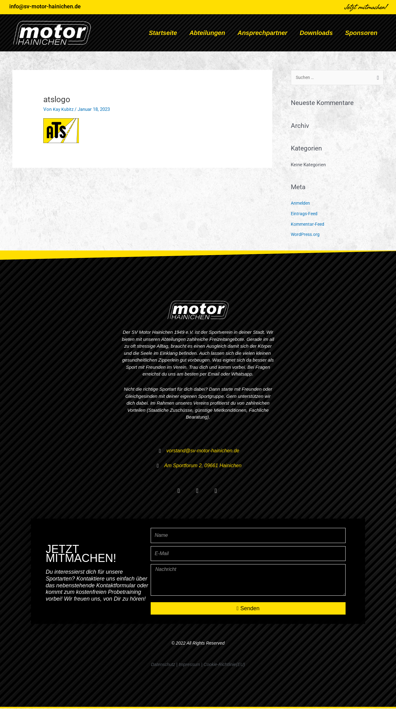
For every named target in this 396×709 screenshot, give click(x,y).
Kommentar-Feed (308, 224)
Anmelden (301, 204)
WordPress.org (306, 235)
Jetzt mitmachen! (366, 7)
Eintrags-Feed (305, 214)
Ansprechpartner (262, 32)
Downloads (316, 32)
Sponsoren (361, 32)
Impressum (189, 665)
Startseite (163, 32)
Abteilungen (207, 32)
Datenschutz (163, 665)
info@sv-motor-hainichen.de (45, 6)
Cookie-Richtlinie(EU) (224, 665)
